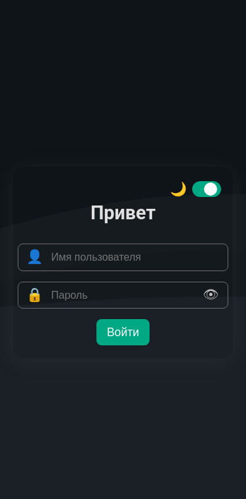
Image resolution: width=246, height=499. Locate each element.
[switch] (206, 189)
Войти (123, 332)
